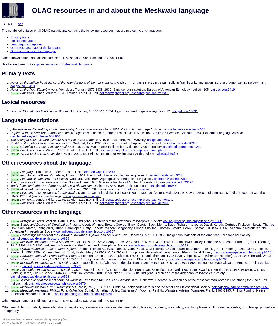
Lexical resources (22, 40)
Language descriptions (26, 44)
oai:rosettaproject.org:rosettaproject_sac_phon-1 (133, 150)
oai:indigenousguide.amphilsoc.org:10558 (39, 276)
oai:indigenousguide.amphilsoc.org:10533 (51, 266)
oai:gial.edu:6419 (222, 89)
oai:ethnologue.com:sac (134, 189)
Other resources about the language (35, 47)
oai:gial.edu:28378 (184, 143)
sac (20, 24)
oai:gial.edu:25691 (160, 140)
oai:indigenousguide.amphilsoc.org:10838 (39, 238)
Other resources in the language (33, 51)
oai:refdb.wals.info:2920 (99, 172)
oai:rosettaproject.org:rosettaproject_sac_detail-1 (134, 203)
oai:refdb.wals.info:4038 (166, 175)
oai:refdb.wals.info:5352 (171, 179)
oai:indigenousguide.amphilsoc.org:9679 (57, 283)
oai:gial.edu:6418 (22, 86)
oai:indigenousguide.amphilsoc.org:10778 (243, 252)
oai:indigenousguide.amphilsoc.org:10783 (198, 259)
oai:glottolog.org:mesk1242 (182, 146)
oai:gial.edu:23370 (180, 182)
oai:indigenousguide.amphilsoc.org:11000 (192, 221)
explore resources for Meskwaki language (63, 64)
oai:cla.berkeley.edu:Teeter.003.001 (35, 136)
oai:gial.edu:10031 (185, 111)
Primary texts (19, 37)
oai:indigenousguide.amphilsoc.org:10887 (85, 231)
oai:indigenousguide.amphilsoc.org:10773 (158, 245)
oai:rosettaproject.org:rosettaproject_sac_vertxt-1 (134, 93)
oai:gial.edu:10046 (163, 185)
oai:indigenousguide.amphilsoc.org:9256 (83, 294)
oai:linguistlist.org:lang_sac (82, 196)
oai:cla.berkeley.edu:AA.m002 (184, 129)
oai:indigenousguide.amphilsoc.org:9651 (240, 287)
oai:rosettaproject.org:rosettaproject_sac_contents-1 (136, 199)
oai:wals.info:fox (167, 153)
